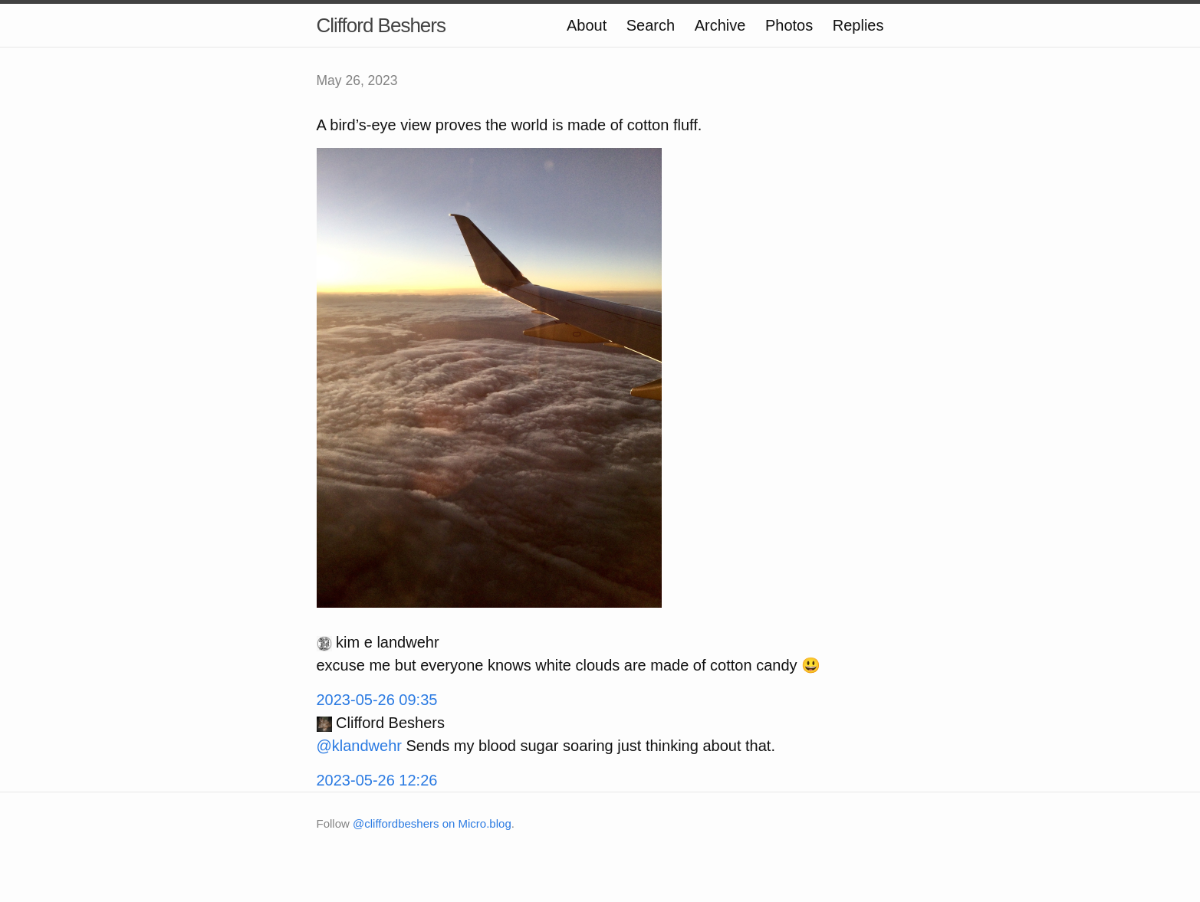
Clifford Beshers (381, 25)
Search (650, 25)
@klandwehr (359, 745)
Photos (789, 25)
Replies (858, 25)
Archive (720, 25)
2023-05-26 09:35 (377, 699)
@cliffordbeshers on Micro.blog (432, 823)
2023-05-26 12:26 (377, 780)
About (587, 25)
